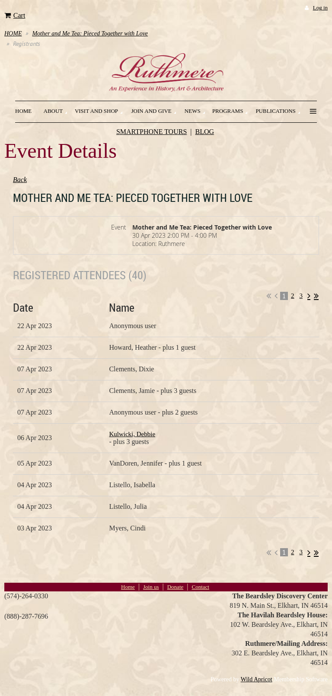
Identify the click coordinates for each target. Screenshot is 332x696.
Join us (151, 587)
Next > (309, 295)
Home (128, 587)
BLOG (204, 131)
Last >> (316, 295)
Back (20, 179)
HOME (13, 33)
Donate (175, 587)
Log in (320, 7)
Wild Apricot (256, 679)
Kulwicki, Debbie (132, 434)
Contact (200, 587)
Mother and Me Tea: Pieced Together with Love (90, 33)
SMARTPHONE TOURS (151, 131)
